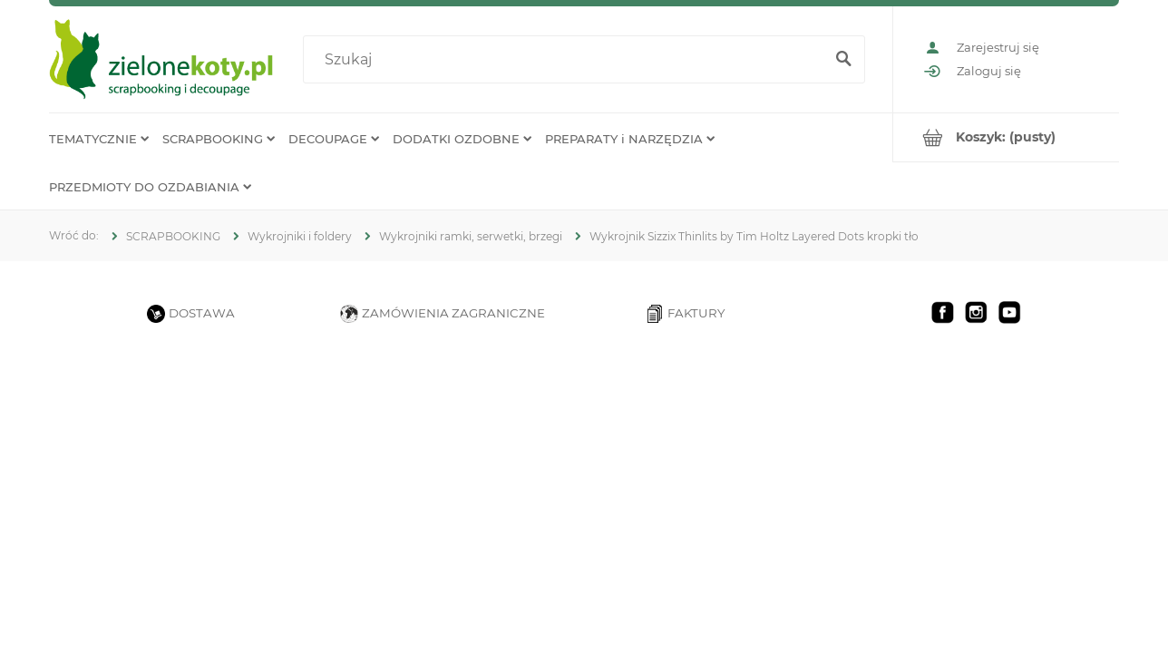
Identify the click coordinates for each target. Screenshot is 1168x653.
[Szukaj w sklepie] (567, 60)
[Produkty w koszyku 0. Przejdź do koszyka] (1006, 137)
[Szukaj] (843, 60)
